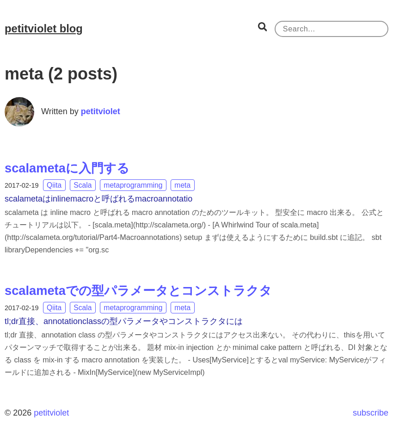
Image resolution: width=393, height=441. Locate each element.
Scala (83, 185)
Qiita (54, 185)
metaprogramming (133, 185)
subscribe (370, 412)
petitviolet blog (44, 28)
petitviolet (100, 111)
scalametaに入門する (67, 168)
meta (182, 185)
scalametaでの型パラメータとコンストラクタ (138, 290)
